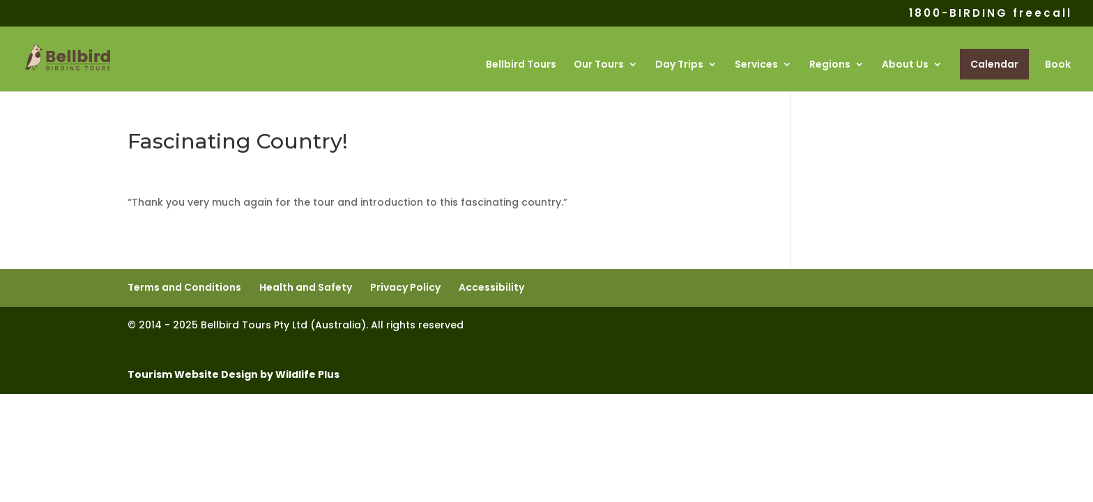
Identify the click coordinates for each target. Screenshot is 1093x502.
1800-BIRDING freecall (990, 14)
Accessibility (491, 287)
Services (756, 65)
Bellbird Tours (521, 65)
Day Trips (679, 65)
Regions (829, 65)
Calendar (994, 64)
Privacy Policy (405, 287)
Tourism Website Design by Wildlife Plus (233, 374)
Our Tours (599, 65)
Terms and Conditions (184, 287)
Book (1058, 65)
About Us (905, 65)
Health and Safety (305, 287)
